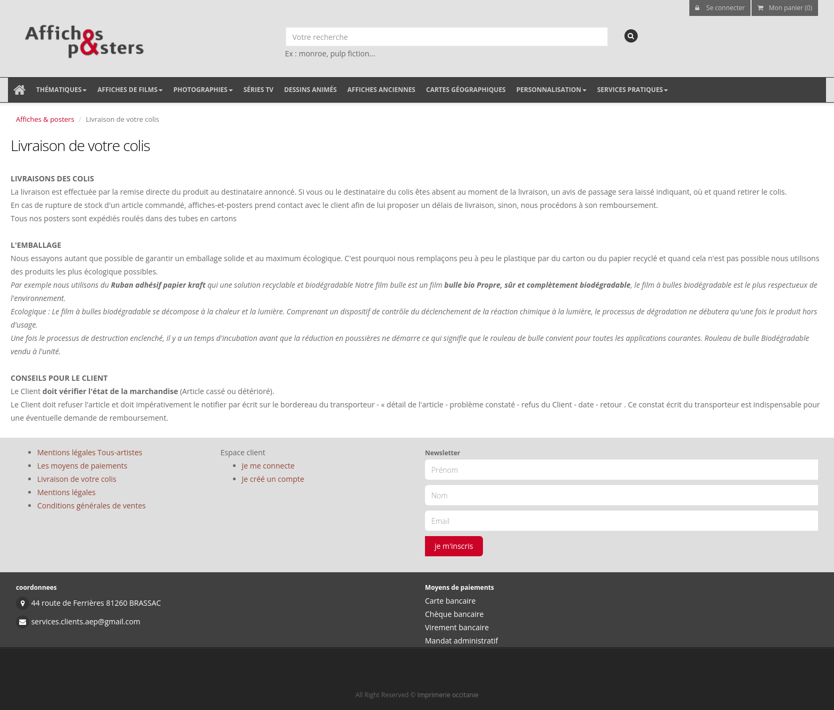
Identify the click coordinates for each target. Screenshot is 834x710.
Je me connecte (268, 466)
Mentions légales (66, 492)
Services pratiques (633, 89)
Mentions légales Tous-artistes (89, 452)
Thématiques (61, 89)
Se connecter (720, 7)
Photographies (203, 89)
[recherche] (631, 36)
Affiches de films (130, 89)
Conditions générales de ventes (91, 505)
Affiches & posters (45, 119)
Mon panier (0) (784, 7)
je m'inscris (454, 546)
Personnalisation (551, 89)
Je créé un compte (273, 479)
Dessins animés (310, 89)
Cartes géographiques (466, 89)
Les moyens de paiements (82, 466)
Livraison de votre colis (76, 479)
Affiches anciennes (381, 89)
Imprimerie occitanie (448, 694)
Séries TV (258, 89)
